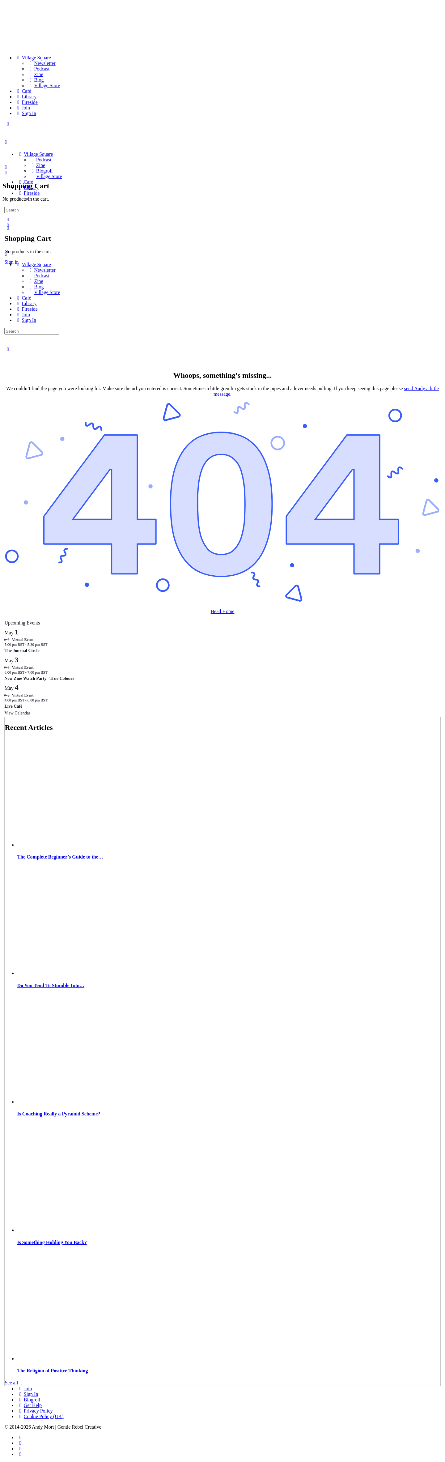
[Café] (23, 91)
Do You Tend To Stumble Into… (50, 985)
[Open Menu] (5, 142)
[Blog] (35, 80)
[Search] (7, 219)
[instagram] (20, 1443)
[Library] (25, 96)
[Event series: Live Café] (50, 700)
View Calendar (17, 713)
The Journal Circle (21, 650)
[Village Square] (33, 57)
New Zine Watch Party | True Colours (39, 678)
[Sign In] (25, 113)
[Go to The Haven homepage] (47, 143)
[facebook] (20, 1437)
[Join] (22, 107)
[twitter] (20, 1448)
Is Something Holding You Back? (52, 1242)
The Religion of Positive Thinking (52, 1370)
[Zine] (35, 74)
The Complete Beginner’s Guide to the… (60, 856)
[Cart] (5, 172)
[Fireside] (26, 102)
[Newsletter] (41, 63)
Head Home (223, 611)
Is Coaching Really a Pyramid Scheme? (58, 1113)
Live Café (13, 706)
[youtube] (20, 1454)
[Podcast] (38, 68)
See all (15, 1382)
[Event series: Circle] (50, 644)
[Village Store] (43, 85)
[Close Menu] (5, 254)
